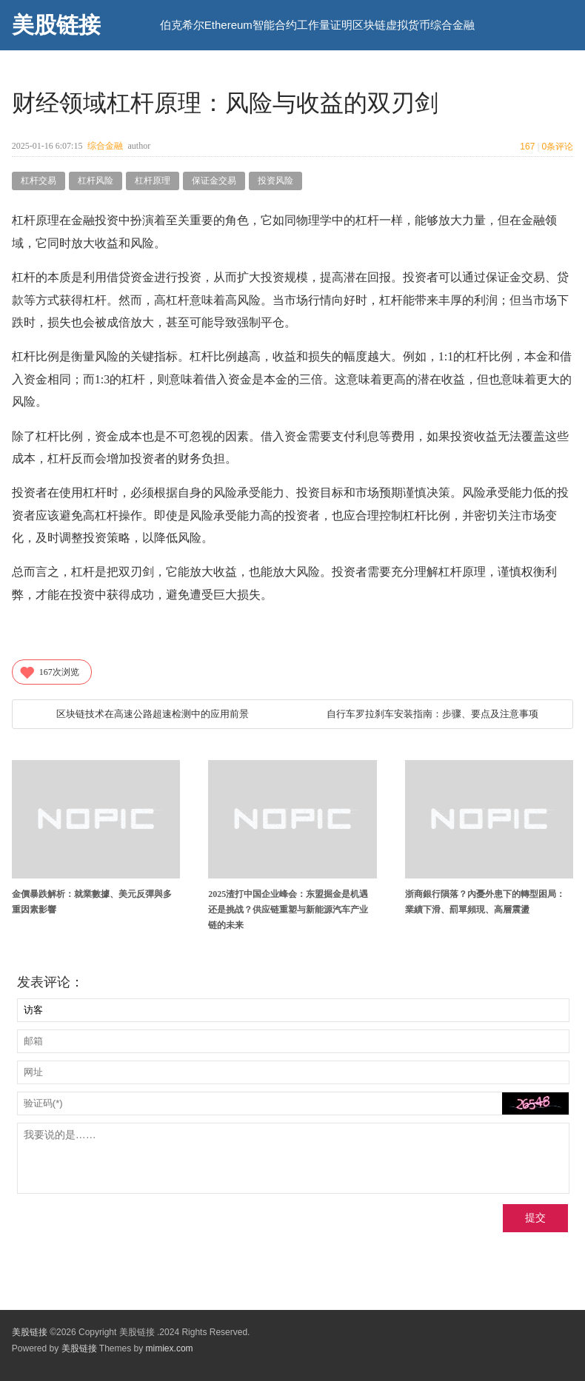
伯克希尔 (182, 25)
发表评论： (50, 982)
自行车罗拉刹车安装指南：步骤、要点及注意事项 (432, 713)
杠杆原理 (152, 180)
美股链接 (56, 25)
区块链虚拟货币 (391, 25)
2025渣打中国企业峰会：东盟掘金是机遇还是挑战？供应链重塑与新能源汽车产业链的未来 (288, 909)
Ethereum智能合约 (250, 25)
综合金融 (452, 25)
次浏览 (49, 672)
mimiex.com (169, 1348)
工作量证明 (324, 25)
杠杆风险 (95, 180)
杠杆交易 (38, 180)
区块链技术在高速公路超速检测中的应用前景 (152, 713)
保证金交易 (214, 180)
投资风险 (275, 180)
